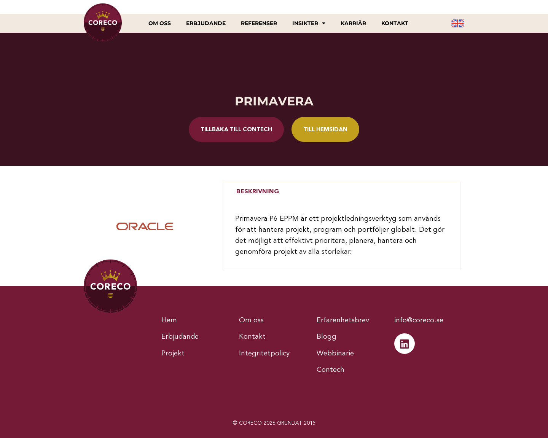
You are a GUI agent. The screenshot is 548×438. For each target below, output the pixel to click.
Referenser (259, 23)
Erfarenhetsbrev (343, 320)
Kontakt (394, 23)
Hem (169, 320)
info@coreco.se (418, 320)
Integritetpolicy (264, 353)
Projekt (173, 353)
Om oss (159, 23)
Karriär (353, 23)
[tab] (257, 191)
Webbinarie (335, 353)
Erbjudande (206, 23)
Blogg (326, 337)
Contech (330, 370)
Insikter (308, 23)
